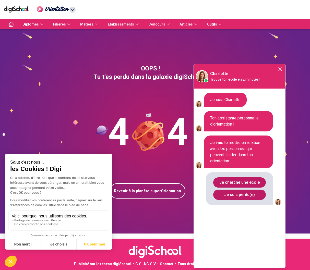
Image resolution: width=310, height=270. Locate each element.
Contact (166, 264)
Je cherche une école (239, 182)
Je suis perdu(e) (239, 194)
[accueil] (11, 24)
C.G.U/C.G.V (145, 264)
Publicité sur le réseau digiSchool (102, 264)
